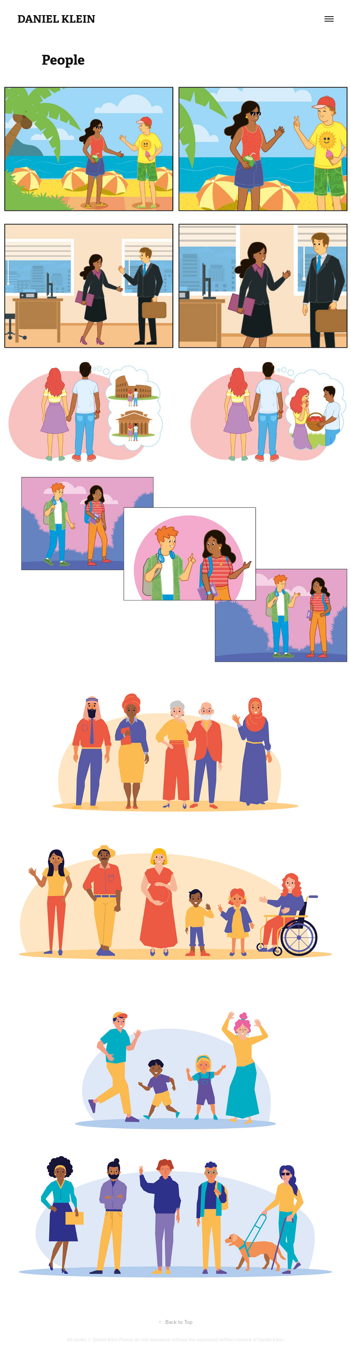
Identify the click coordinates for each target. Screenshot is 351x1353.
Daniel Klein (56, 19)
